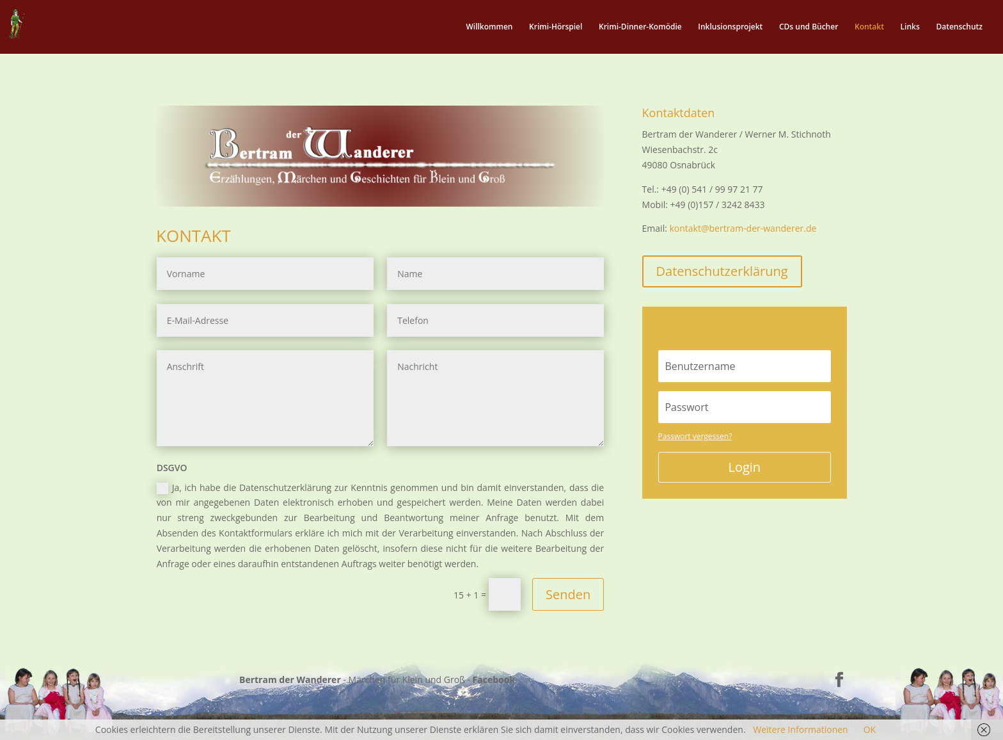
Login (744, 467)
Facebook (494, 679)
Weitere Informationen (800, 729)
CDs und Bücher (808, 27)
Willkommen (489, 27)
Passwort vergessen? (695, 436)
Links (910, 27)
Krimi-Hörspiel (555, 27)
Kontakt (869, 27)
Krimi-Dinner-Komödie (640, 27)
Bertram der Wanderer (290, 679)
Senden (568, 594)
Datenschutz (959, 27)
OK (870, 729)
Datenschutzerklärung (722, 271)
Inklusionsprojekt (730, 27)
